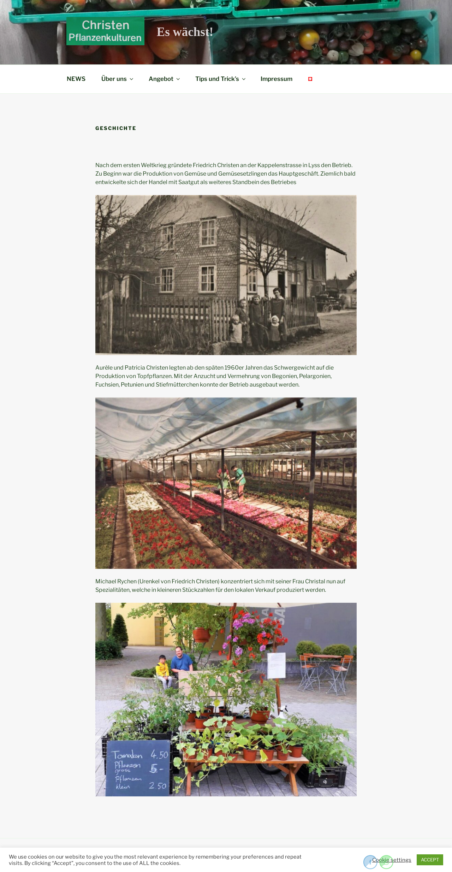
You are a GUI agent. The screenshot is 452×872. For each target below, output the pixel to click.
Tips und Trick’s (221, 78)
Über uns (118, 78)
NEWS (76, 78)
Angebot (165, 78)
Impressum (276, 78)
